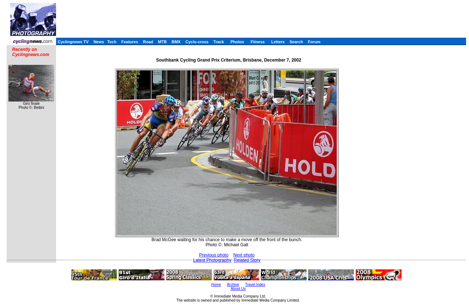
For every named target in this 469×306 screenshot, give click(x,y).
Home (216, 285)
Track (218, 42)
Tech (112, 42)
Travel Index (255, 285)
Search (296, 42)
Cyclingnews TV (73, 42)
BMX (175, 42)
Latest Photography (212, 260)
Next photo (244, 255)
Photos (237, 42)
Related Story (247, 260)
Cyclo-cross (196, 42)
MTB (162, 42)
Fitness (258, 42)
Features (129, 42)
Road (148, 42)
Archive (233, 285)
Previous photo (213, 255)
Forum (314, 42)
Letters (278, 42)
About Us (237, 289)
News (98, 42)
